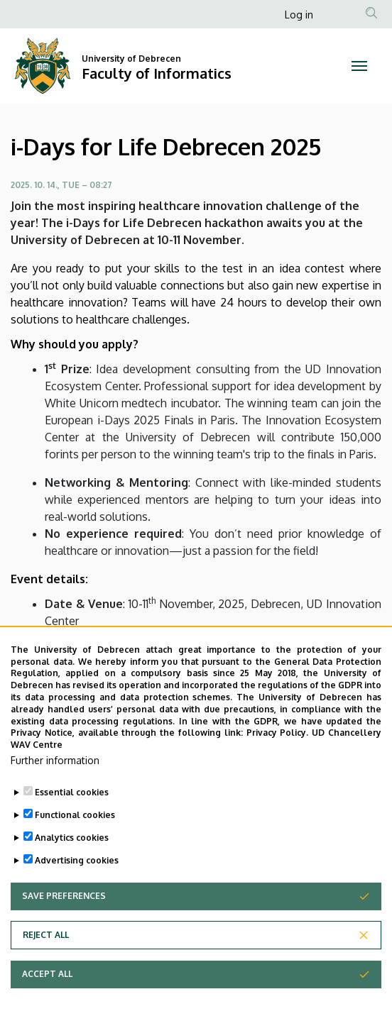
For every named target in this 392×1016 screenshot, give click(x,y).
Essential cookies (72, 793)
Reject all (46, 936)
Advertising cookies (77, 861)
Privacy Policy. (277, 734)
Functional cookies (75, 816)
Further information (55, 762)
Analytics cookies (72, 839)
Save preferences (64, 897)
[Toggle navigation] (359, 66)
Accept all (47, 975)
